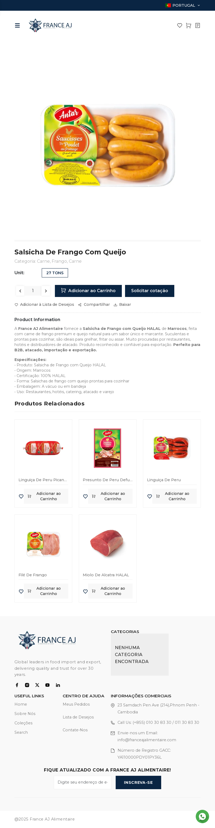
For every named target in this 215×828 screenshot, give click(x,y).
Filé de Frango (32, 575)
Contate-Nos (75, 730)
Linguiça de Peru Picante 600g (43, 480)
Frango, (60, 261)
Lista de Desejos (78, 717)
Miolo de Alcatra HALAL (106, 575)
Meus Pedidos (76, 704)
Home (20, 704)
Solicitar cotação (150, 290)
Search (21, 732)
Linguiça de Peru (164, 480)
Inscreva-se (138, 782)
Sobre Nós (25, 714)
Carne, (44, 261)
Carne (75, 261)
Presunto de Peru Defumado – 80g (108, 480)
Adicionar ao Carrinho (89, 290)
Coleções (23, 723)
